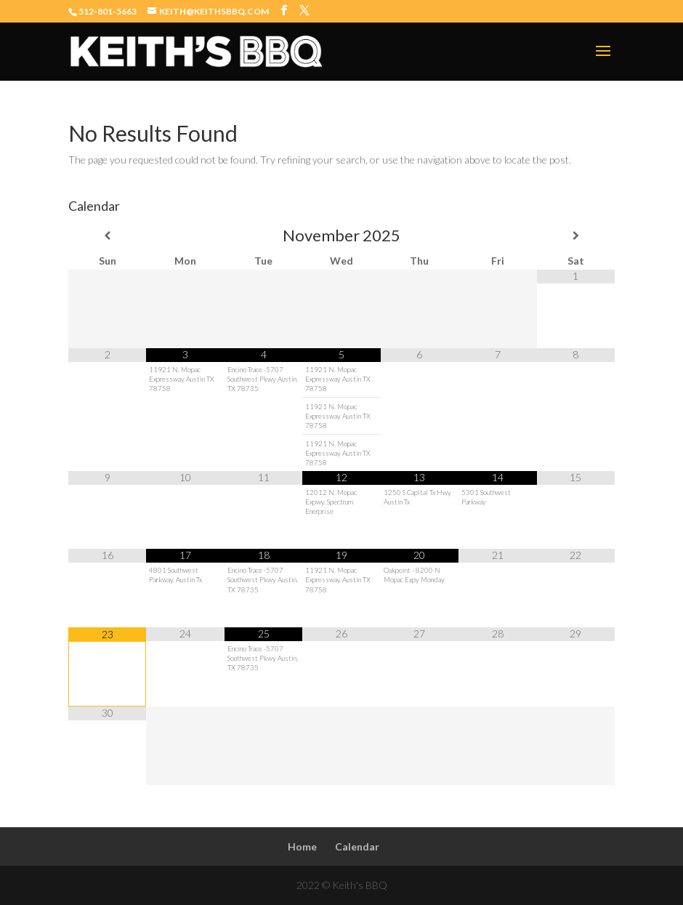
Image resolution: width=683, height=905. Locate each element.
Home (302, 846)
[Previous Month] (107, 235)
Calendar (357, 846)
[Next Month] (576, 235)
